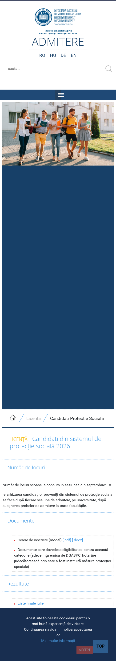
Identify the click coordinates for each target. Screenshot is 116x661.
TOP (100, 646)
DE (63, 55)
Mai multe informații (58, 640)
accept (84, 650)
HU (53, 55)
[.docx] (77, 540)
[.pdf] (67, 540)
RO (42, 55)
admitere (58, 41)
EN (74, 55)
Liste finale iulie (31, 603)
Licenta (33, 418)
